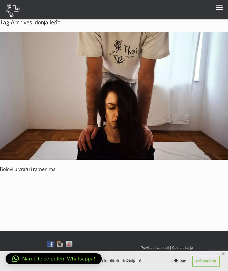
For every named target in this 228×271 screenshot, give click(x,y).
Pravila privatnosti (154, 247)
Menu (219, 7)
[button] (54, 258)
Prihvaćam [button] (206, 261)
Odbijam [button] (178, 261)
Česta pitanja (182, 247)
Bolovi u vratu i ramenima (28, 169)
